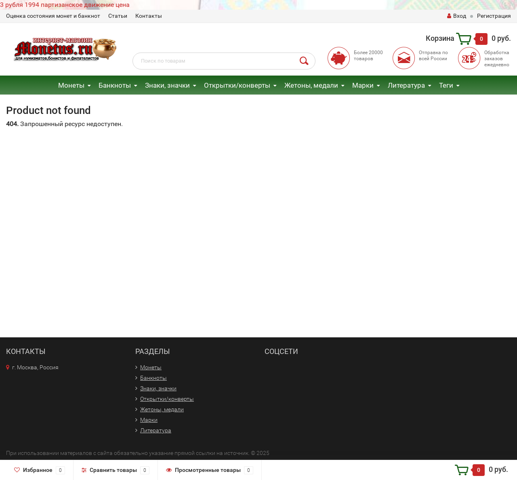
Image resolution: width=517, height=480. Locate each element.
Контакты (148, 16)
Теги (446, 85)
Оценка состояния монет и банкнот (53, 16)
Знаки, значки (167, 85)
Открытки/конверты (237, 85)
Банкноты (115, 85)
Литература (406, 85)
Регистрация (494, 16)
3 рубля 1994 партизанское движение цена (65, 4)
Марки (363, 85)
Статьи (117, 16)
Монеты (71, 85)
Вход (456, 16)
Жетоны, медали (311, 85)
